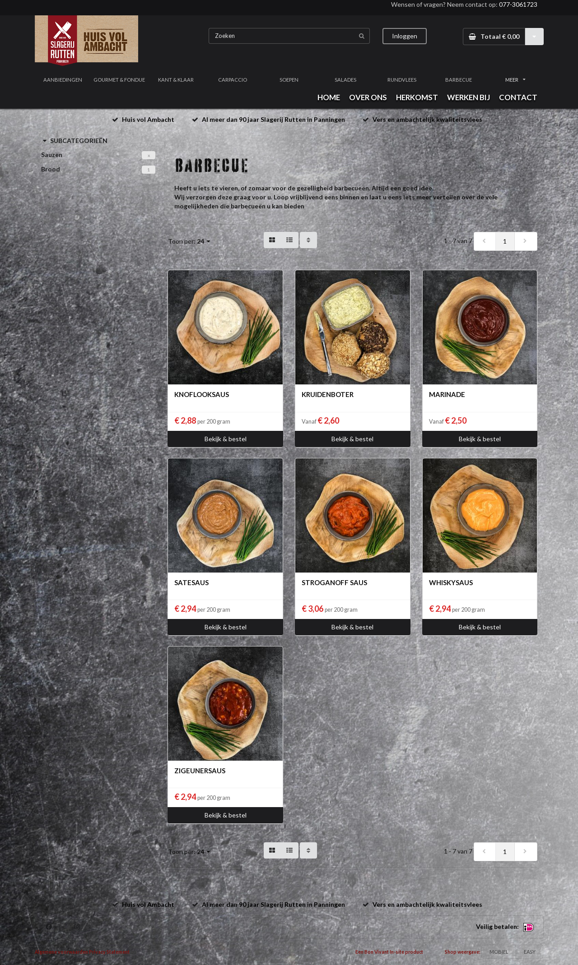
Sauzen (51, 154)
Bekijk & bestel (226, 439)
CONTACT (518, 97)
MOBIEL (498, 952)
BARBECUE (458, 80)
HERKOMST (417, 97)
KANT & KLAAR (176, 80)
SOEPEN (289, 80)
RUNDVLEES (401, 80)
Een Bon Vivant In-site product (389, 952)
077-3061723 (518, 4)
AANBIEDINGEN (62, 80)
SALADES (345, 80)
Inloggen (404, 36)
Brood (50, 169)
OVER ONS (368, 97)
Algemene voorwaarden (61, 952)
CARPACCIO (232, 80)
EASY (530, 952)
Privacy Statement (109, 952)
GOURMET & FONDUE (119, 80)
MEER (515, 80)
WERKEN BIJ (468, 97)
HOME (328, 97)
